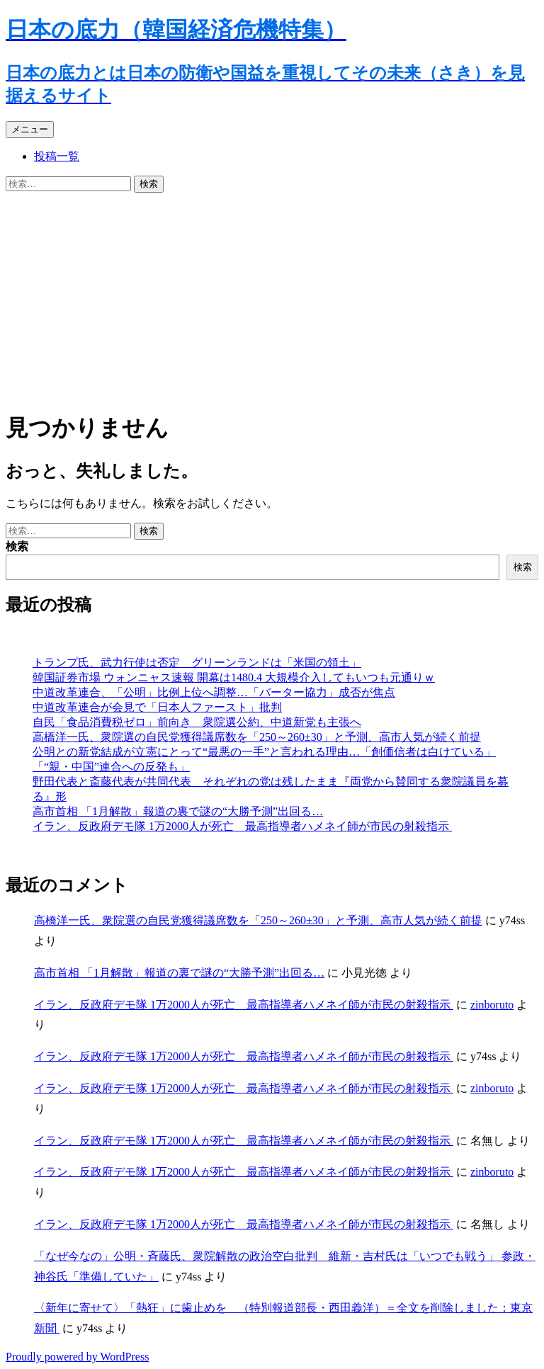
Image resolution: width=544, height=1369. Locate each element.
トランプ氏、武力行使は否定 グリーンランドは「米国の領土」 (197, 663)
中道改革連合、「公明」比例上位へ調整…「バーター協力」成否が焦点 (214, 692)
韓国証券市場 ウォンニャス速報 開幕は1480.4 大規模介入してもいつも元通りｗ (234, 677)
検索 (17, 546)
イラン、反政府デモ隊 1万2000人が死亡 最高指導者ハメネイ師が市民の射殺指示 (242, 826)
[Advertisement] (272, 299)
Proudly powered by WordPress (77, 1357)
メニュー (29, 129)
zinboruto (492, 1005)
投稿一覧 (56, 156)
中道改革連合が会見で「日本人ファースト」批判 (157, 707)
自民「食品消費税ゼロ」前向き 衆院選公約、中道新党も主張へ (197, 722)
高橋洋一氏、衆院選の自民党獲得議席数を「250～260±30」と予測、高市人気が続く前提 (257, 737)
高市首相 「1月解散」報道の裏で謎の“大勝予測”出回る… (178, 811)
